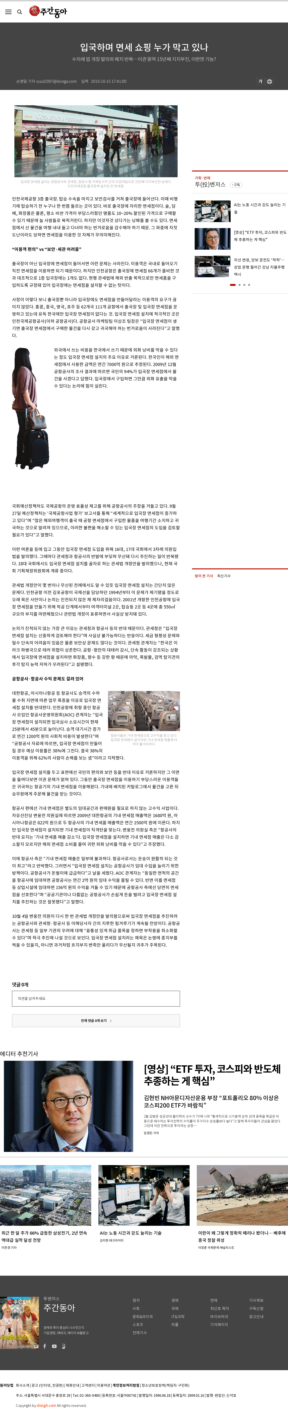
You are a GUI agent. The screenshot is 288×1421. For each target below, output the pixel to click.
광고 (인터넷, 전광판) (47, 1386)
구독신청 (256, 1308)
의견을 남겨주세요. (32, 998)
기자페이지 (219, 1324)
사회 (136, 1308)
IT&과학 (178, 1317)
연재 (213, 1300)
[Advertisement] (48, 445)
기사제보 (256, 1300)
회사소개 (22, 1386)
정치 (136, 1300)
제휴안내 (72, 1386)
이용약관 (103, 1386)
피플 (175, 1324)
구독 (237, 185)
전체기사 (139, 1333)
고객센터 (88, 1386)
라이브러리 (219, 1317)
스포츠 (137, 1324)
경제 (175, 1300)
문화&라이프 (142, 1317)
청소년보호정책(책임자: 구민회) (165, 1386)
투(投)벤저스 (210, 184)
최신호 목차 (219, 1308)
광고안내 (256, 1317)
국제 (175, 1308)
